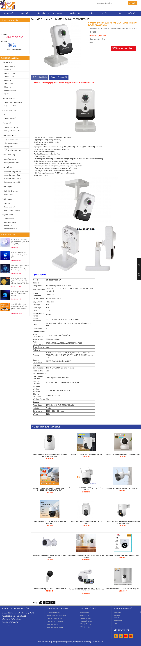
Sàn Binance (117, 612)
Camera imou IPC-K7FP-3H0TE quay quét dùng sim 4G (86, 489)
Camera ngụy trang (9, 110)
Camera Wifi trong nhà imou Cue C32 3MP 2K (49, 589)
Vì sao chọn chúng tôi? (53, 612)
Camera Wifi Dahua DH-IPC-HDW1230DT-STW (122, 555)
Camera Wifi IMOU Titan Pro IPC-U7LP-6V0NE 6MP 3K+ (49, 522)
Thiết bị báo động (8, 155)
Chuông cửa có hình (11, 127)
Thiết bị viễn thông (9, 135)
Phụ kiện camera (10, 90)
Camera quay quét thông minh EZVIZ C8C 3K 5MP (86, 522)
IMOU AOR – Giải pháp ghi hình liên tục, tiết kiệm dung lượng (20, 242)
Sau (47, 603)
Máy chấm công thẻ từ (12, 175)
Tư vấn (118, 13)
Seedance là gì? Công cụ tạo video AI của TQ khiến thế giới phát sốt (20, 268)
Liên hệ (131, 13)
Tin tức (104, 13)
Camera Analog (9, 66)
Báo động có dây (10, 159)
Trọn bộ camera (9, 94)
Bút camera (8, 115)
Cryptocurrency (7, 215)
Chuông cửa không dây (12, 131)
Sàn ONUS (117, 615)
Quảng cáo (75, 13)
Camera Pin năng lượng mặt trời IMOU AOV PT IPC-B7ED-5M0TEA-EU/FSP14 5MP (50, 489)
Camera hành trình (9, 98)
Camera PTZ (8, 83)
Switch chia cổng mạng (12, 210)
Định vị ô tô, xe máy (11, 191)
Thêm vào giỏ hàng (123, 48)
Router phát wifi (9, 207)
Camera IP (7, 80)
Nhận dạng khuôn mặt (12, 182)
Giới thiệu (24, 13)
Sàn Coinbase (118, 620)
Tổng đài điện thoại (11, 143)
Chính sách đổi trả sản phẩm (55, 621)
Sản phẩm (41, 13)
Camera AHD (8, 70)
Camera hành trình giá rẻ (13, 102)
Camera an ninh (8, 62)
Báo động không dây (11, 163)
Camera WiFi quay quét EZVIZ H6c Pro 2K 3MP (123, 454)
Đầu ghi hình (8, 87)
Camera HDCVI (9, 77)
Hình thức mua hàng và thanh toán (56, 615)
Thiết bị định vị (7, 187)
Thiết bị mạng (7, 199)
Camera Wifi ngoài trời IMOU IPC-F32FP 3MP (123, 488)
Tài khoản (139, 265)
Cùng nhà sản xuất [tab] (59, 77)
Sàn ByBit (116, 617)
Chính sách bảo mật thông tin (55, 627)
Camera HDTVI (9, 73)
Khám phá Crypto (10, 222)
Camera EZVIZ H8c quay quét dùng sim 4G (86, 454)
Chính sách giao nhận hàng (54, 618)
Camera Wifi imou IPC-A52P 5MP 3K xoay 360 (122, 589)
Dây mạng (7, 203)
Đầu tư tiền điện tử (10, 229)
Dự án (90, 13)
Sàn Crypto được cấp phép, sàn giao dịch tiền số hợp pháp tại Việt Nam (20, 281)
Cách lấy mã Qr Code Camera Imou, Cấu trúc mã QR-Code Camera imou (19, 307)
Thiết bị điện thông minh (12, 150)
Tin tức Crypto (9, 219)
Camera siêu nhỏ (10, 118)
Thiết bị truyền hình (11, 140)
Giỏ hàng (138, 274)
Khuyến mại (58, 13)
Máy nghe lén (8, 194)
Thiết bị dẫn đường (10, 106)
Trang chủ (8, 13)
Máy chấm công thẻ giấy (12, 178)
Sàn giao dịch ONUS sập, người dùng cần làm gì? (19, 255)
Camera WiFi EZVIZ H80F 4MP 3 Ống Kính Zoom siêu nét (86, 590)
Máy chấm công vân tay (12, 172)
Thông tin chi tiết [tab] (40, 77)
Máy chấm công (8, 167)
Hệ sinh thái (8, 225)
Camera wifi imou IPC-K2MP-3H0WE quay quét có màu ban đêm (123, 522)
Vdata (115, 623)
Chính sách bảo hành (53, 624)
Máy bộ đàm (8, 147)
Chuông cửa (6, 123)
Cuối (53, 603)
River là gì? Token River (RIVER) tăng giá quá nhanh (19, 293)
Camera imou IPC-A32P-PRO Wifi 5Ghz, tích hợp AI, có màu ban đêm (49, 455)
